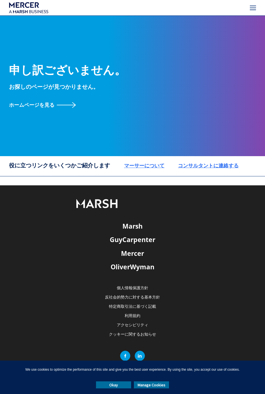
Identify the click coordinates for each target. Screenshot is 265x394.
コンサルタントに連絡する (208, 165)
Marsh (132, 226)
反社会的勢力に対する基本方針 (132, 297)
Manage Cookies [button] (151, 385)
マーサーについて (144, 165)
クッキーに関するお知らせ (132, 334)
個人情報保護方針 (132, 288)
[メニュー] (253, 8)
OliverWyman (132, 266)
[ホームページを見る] (42, 105)
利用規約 (132, 316)
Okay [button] (113, 385)
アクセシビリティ (132, 325)
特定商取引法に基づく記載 (132, 306)
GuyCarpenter (132, 239)
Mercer (132, 253)
